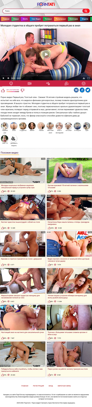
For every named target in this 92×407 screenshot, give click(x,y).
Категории (79, 19)
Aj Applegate (5, 366)
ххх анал (68, 126)
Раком (41, 126)
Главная (11, 19)
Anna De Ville (52, 292)
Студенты (23, 126)
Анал (13, 126)
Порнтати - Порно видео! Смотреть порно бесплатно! (42, 403)
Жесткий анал (50, 128)
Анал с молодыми (59, 128)
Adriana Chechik (6, 182)
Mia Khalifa (4, 219)
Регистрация (38, 386)
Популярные (66, 19)
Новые (20, 19)
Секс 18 (4, 139)
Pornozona (4, 292)
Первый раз (4, 128)
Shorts (30, 19)
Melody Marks (5, 256)
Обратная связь (64, 386)
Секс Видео (41, 19)
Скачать (84, 78)
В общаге (77, 126)
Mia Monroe (4, 329)
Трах (86, 126)
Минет (31, 126)
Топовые (53, 19)
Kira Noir (50, 219)
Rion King (50, 366)
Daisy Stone (51, 256)
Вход (51, 386)
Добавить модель (13, 140)
